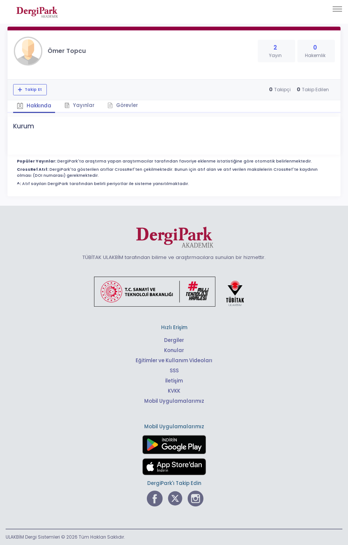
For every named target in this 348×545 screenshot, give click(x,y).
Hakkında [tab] (34, 105)
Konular (174, 350)
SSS (174, 370)
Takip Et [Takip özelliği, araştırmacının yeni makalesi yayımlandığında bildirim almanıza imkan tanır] (33, 89)
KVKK (174, 390)
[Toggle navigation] (337, 9)
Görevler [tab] (123, 105)
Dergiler (174, 340)
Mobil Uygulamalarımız (174, 401)
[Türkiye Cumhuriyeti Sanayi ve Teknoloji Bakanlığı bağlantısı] (174, 291)
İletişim (174, 380)
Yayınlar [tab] (79, 105)
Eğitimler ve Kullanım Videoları (174, 360)
